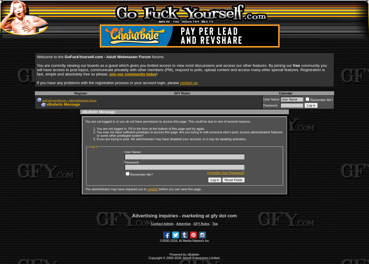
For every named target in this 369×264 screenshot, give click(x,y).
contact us (188, 83)
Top (215, 223)
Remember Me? (319, 100)
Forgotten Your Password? (226, 172)
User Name (271, 99)
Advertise (183, 223)
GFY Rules (182, 93)
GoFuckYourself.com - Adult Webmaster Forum (69, 100)
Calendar (285, 93)
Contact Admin (162, 223)
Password (270, 105)
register (153, 189)
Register (80, 93)
